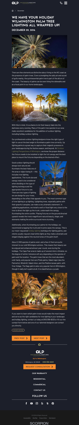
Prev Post (21, 338)
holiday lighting (34, 231)
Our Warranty (39, 373)
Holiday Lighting (18, 330)
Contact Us (39, 390)
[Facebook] (26, 403)
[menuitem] (27, 418)
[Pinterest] (53, 403)
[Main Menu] (65, 3)
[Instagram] (37, 403)
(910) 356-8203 (48, 362)
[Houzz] (47, 403)
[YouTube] (31, 403)
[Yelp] (42, 403)
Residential (39, 379)
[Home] (23, 3)
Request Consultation (39, 367)
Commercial (39, 385)
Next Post (41, 338)
